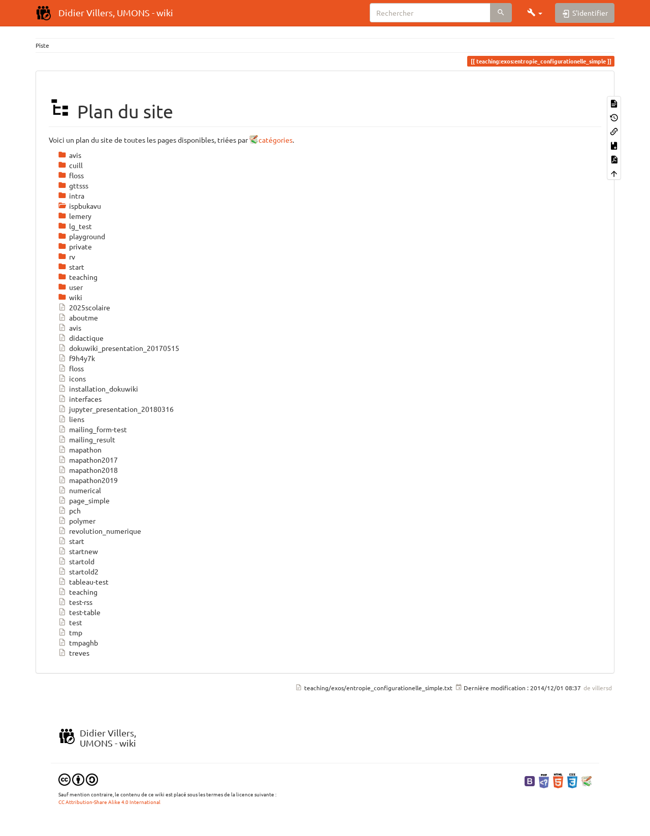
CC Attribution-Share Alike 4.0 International (109, 802)
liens (71, 419)
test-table (79, 612)
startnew (78, 551)
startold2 (78, 571)
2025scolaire (84, 307)
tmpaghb (78, 642)
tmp (70, 632)
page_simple (84, 500)
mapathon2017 (88, 459)
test (70, 622)
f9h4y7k (76, 358)
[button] (534, 12)
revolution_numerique (99, 530)
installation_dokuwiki (98, 388)
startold (76, 561)
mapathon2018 (88, 469)
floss (71, 368)
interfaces (80, 398)
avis (69, 327)
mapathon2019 (88, 480)
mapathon (80, 449)
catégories (275, 139)
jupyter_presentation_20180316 (116, 408)
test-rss (75, 601)
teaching (78, 591)
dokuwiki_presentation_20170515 (118, 347)
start (71, 540)
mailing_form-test (92, 429)
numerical (79, 490)
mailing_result (86, 439)
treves (73, 652)
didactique (81, 337)
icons (72, 378)
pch (69, 510)
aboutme (78, 317)
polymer (76, 520)
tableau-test (83, 581)
